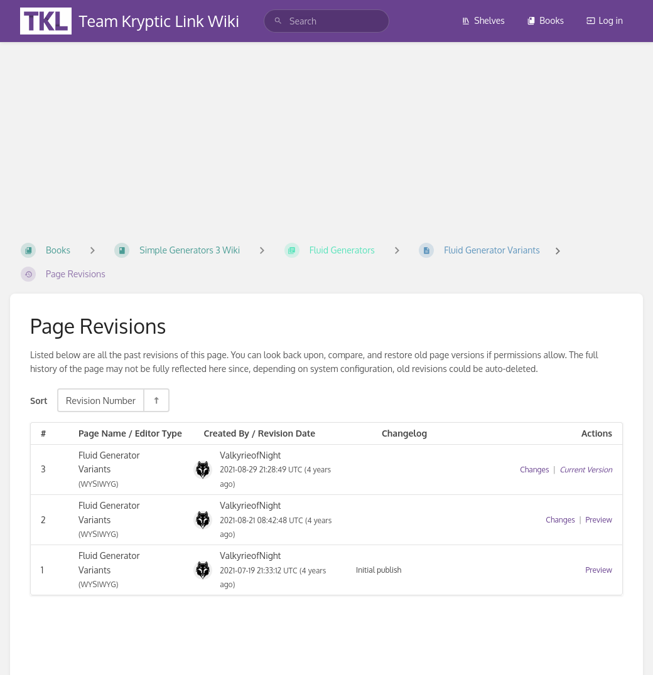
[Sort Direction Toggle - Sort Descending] (155, 400)
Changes (534, 469)
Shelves (483, 20)
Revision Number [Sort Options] (101, 400)
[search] (326, 21)
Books (545, 20)
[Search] (278, 21)
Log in (604, 20)
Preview (599, 519)
